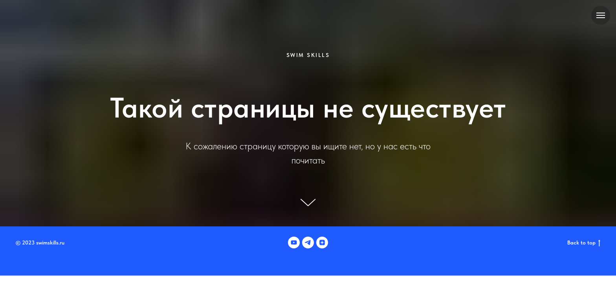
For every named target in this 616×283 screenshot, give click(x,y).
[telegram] (308, 242)
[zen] (322, 242)
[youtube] (294, 242)
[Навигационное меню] (600, 15)
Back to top (583, 242)
